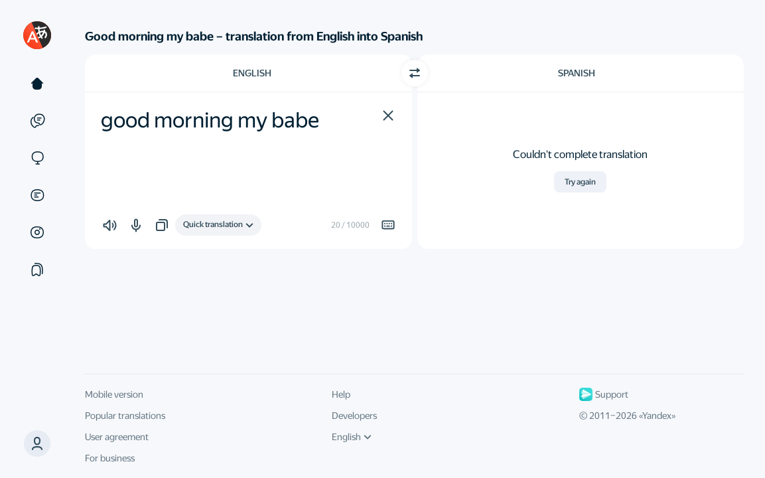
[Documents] (37, 195)
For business (110, 458)
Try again (580, 182)
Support (603, 394)
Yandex (656, 415)
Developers (354, 415)
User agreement (117, 437)
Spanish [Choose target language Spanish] (576, 73)
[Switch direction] (414, 73)
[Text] (37, 83)
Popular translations (125, 415)
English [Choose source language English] (252, 73)
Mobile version (114, 394)
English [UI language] (352, 437)
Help (341, 394)
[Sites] (37, 158)
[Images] (37, 232)
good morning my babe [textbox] (210, 120)
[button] (388, 115)
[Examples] (37, 121)
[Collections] (37, 269)
